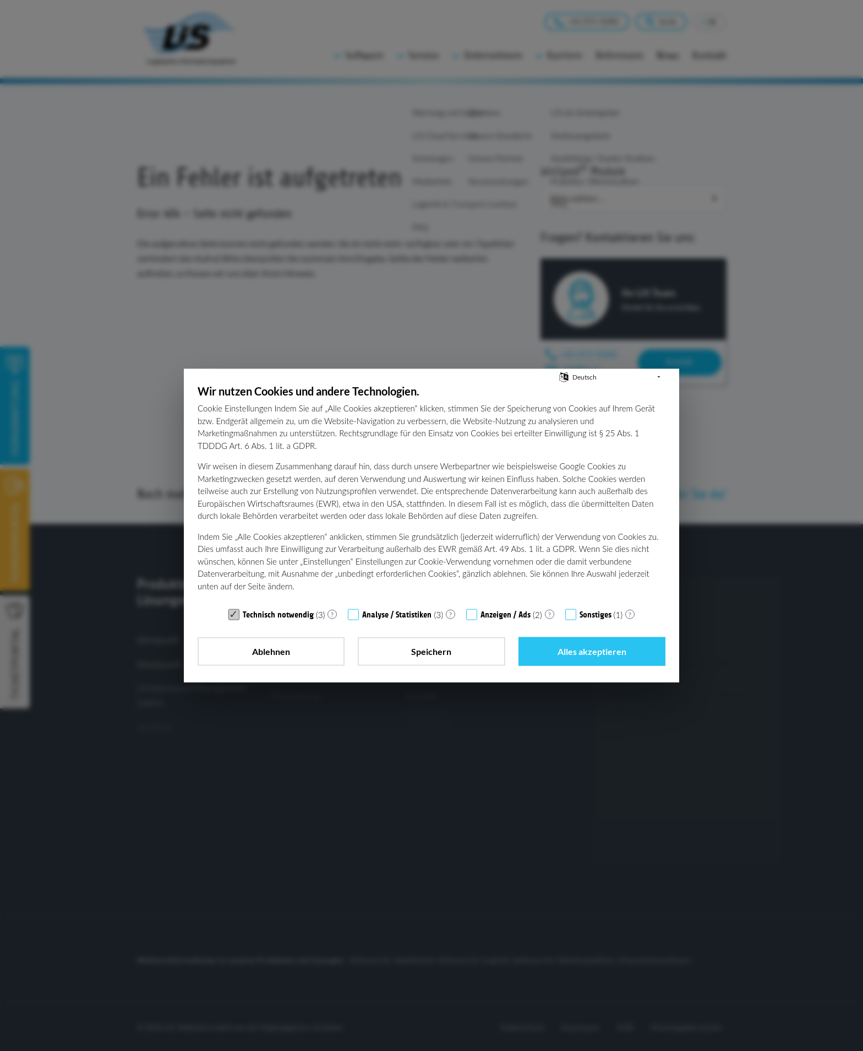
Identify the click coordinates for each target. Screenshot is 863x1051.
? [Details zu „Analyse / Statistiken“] (450, 614)
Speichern (431, 651)
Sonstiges (595, 615)
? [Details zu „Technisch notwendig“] (332, 614)
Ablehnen (271, 651)
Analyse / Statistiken (397, 615)
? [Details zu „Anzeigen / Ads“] (549, 614)
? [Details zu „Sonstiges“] (630, 614)
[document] (431, 493)
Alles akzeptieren (592, 651)
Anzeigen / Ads (505, 615)
